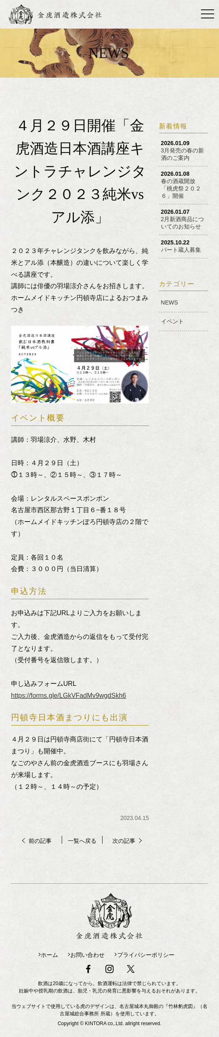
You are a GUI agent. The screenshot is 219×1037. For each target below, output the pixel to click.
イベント (172, 321)
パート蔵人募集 (181, 249)
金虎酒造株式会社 (69, 14)
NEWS (169, 302)
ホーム (40, 954)
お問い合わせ (86, 954)
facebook (86, 965)
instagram (109, 965)
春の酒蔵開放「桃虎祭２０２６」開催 (181, 188)
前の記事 (37, 840)
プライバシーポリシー (151, 954)
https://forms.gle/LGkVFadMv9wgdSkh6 (68, 695)
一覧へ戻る (82, 840)
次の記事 (127, 840)
